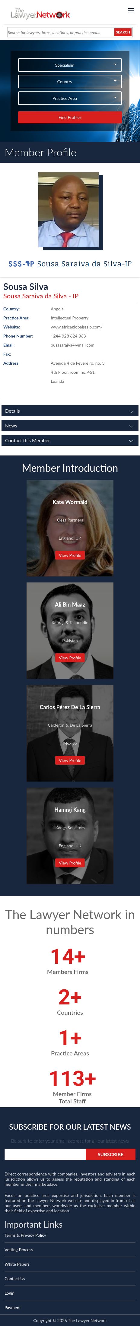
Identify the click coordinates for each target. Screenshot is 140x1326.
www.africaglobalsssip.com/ (77, 326)
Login (9, 1293)
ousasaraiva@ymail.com (72, 344)
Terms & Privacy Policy (25, 1235)
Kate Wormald (70, 502)
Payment (13, 1307)
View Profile (70, 555)
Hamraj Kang (70, 809)
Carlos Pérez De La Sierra (70, 707)
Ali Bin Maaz (70, 604)
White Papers (17, 1264)
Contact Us (15, 1278)
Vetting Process (19, 1249)
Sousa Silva (25, 286)
